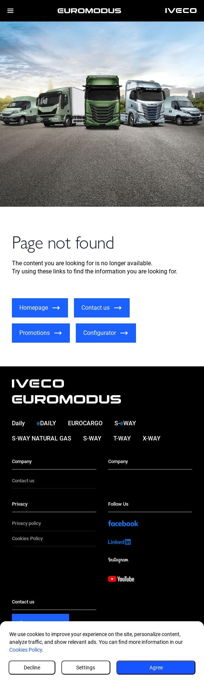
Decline (32, 668)
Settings (85, 668)
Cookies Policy (25, 650)
